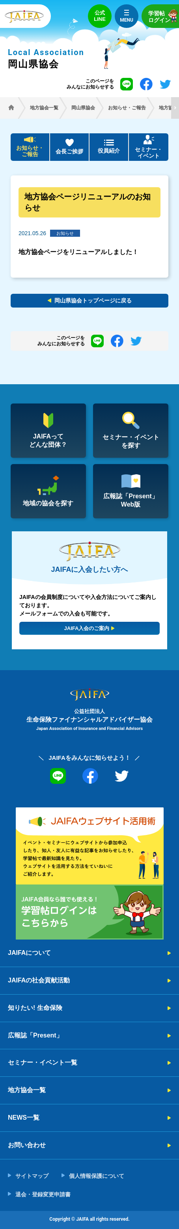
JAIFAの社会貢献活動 (39, 980)
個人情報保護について (96, 1176)
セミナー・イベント (148, 152)
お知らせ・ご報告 (30, 151)
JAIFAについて (29, 952)
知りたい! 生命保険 (35, 1007)
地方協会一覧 (27, 1090)
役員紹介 (109, 150)
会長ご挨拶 (69, 151)
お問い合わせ (27, 1145)
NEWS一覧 (23, 1117)
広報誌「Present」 (35, 1035)
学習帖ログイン (163, 16)
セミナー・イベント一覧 (42, 1062)
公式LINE (100, 16)
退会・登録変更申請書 (43, 1194)
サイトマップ (31, 1176)
